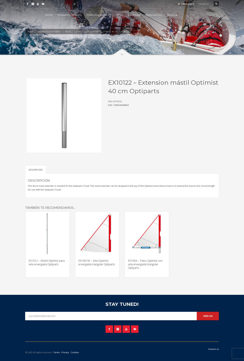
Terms (56, 352)
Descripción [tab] (35, 169)
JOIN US (208, 316)
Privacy (65, 352)
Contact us (204, 4)
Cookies (75, 352)
